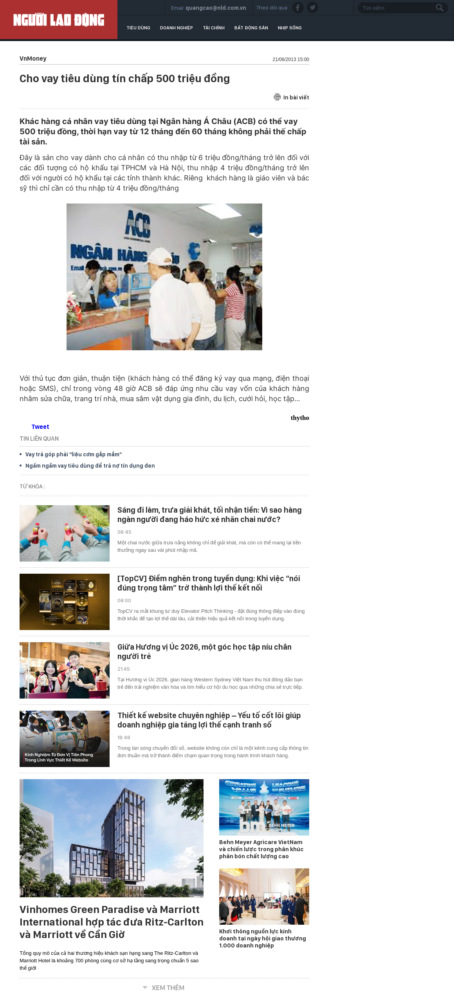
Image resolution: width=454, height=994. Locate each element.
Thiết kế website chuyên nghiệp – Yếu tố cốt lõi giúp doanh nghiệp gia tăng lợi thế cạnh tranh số (209, 720)
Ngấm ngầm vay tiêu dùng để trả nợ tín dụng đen (90, 466)
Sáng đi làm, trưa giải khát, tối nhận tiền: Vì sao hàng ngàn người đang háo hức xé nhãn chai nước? (209, 514)
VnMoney (33, 58)
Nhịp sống (290, 28)
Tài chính (214, 28)
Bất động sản (251, 28)
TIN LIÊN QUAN (39, 438)
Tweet (40, 426)
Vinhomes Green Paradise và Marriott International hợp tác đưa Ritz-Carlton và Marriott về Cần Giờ (112, 922)
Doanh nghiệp (176, 28)
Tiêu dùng (138, 28)
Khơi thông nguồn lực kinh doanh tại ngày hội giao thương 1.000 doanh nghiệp (262, 938)
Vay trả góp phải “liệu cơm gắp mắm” (73, 454)
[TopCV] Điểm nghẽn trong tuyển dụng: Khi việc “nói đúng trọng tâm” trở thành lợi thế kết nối (208, 583)
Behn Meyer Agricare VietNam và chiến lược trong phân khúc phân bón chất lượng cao (261, 849)
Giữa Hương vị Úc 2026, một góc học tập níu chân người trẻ (204, 651)
